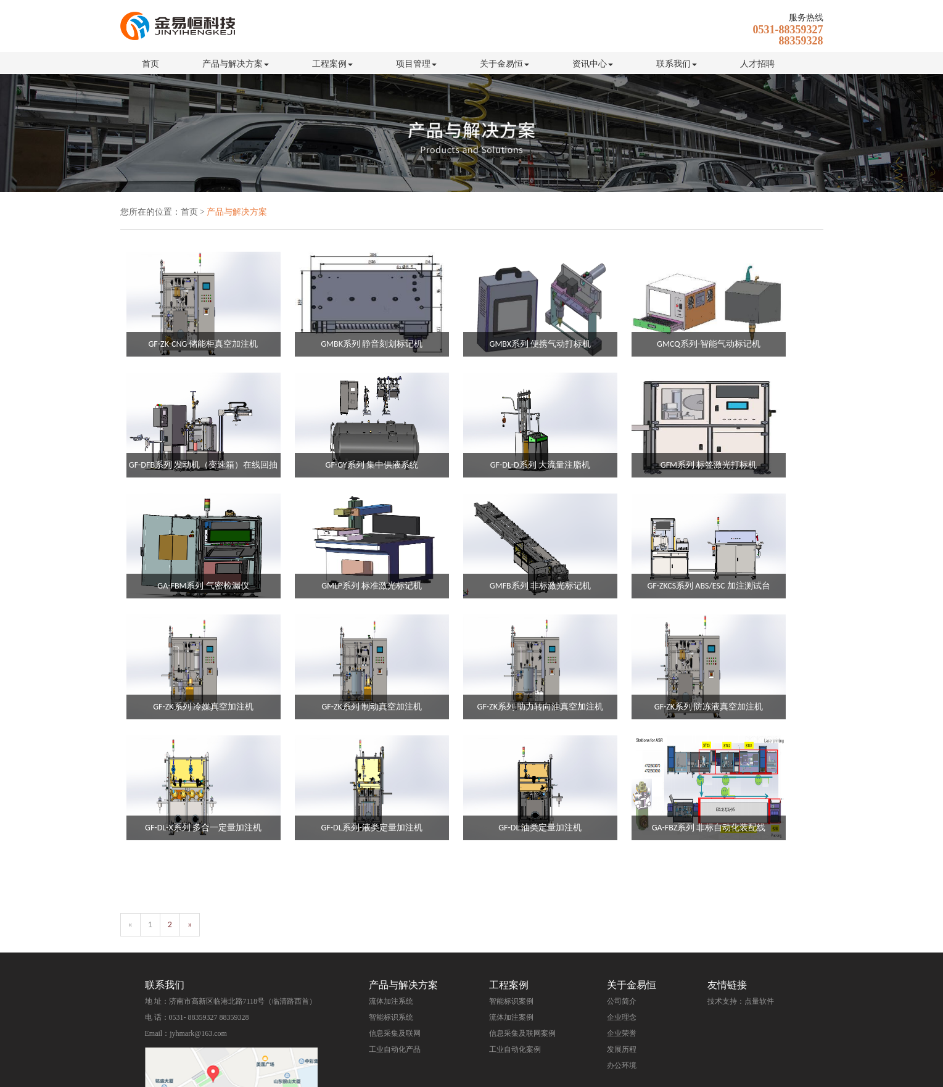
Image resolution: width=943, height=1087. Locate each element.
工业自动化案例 (515, 1049)
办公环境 (621, 1065)
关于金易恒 (504, 63)
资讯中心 (592, 63)
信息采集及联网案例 (522, 1033)
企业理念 (621, 1017)
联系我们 (676, 63)
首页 (150, 63)
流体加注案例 (511, 1017)
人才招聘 (757, 63)
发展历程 (621, 1049)
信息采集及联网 (395, 1033)
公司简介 (621, 1001)
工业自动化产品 (395, 1049)
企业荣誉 (621, 1033)
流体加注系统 (391, 1001)
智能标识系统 (391, 1017)
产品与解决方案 (235, 63)
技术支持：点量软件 (740, 1001)
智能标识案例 (511, 1001)
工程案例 (332, 63)
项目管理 (416, 63)
